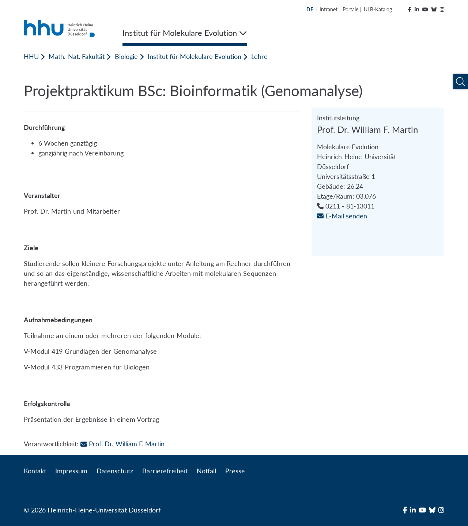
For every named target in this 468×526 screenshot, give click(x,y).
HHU (31, 56)
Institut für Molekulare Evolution (195, 56)
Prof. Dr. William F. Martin (122, 444)
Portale (350, 9)
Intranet (328, 9)
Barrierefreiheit (164, 471)
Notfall (206, 471)
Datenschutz (115, 471)
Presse (235, 471)
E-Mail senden (342, 216)
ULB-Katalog (378, 9)
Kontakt (35, 471)
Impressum (71, 471)
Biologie (126, 56)
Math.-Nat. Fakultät (77, 56)
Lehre (259, 56)
